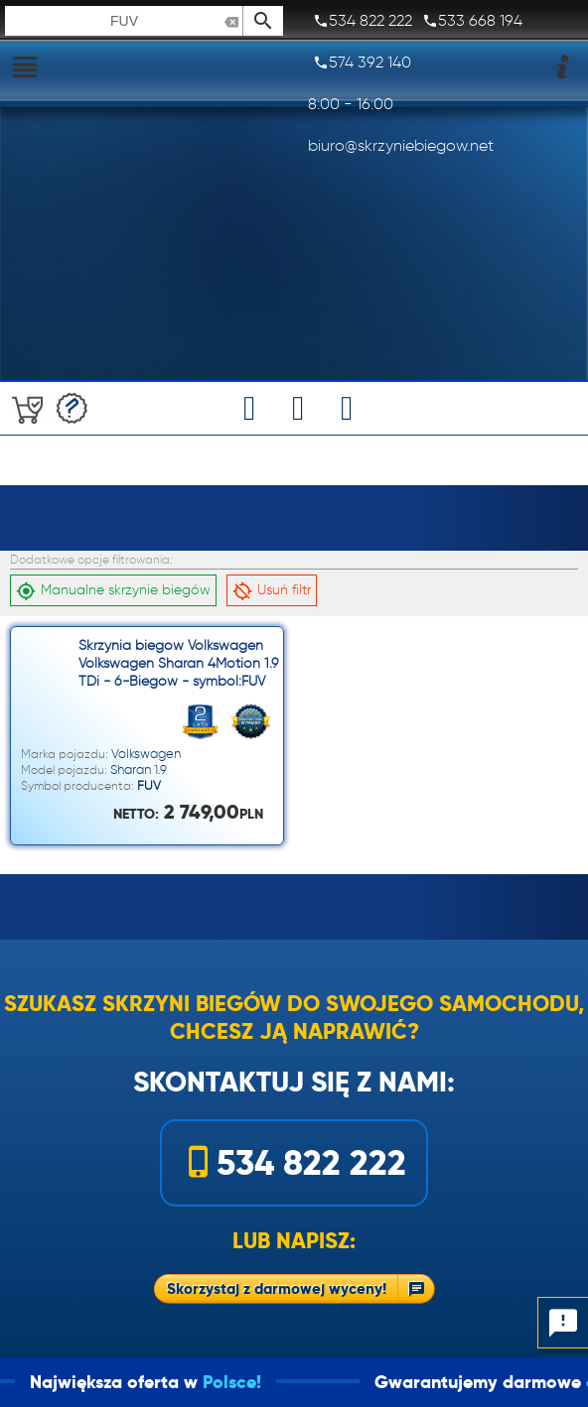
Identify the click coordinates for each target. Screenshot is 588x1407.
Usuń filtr (271, 590)
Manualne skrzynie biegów (113, 590)
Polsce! (253, 1381)
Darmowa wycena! (72, 408)
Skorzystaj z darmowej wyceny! (276, 1288)
